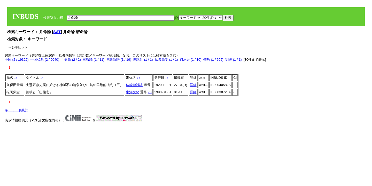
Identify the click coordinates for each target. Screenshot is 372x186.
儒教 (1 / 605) (213, 59)
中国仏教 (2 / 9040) (44, 59)
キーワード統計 (16, 110)
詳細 (193, 85)
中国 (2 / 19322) (17, 59)
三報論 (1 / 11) (93, 59)
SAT (57, 31)
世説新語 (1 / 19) (118, 59)
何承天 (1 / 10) (191, 59)
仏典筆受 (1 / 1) (166, 59)
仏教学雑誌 (134, 85)
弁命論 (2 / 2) (71, 59)
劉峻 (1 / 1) (233, 59)
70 (149, 92)
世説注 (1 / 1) (143, 59)
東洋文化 (132, 92)
